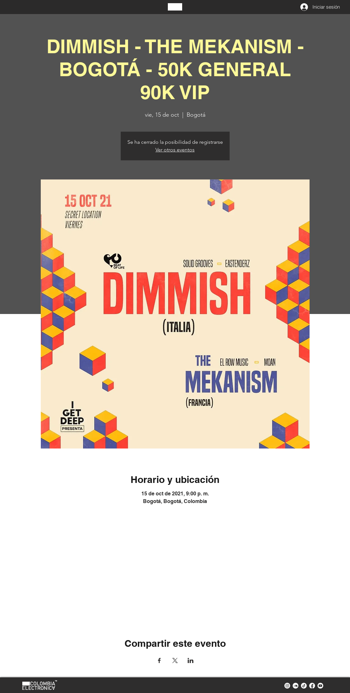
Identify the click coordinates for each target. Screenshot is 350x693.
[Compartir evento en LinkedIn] (191, 660)
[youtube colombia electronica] (320, 686)
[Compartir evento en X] (175, 660)
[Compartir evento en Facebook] (159, 660)
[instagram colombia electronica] (287, 686)
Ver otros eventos (175, 150)
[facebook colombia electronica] (312, 686)
